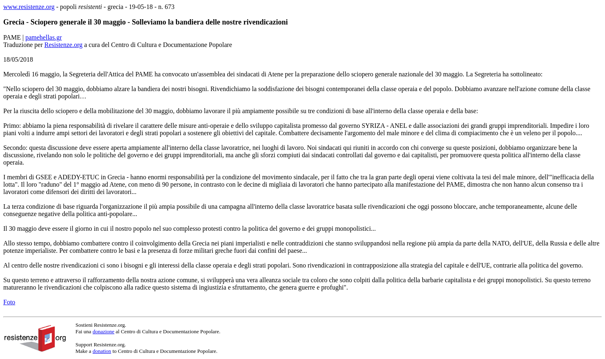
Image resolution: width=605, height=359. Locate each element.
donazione (103, 331)
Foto (9, 302)
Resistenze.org (63, 44)
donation (102, 351)
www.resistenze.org (29, 6)
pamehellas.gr (43, 37)
